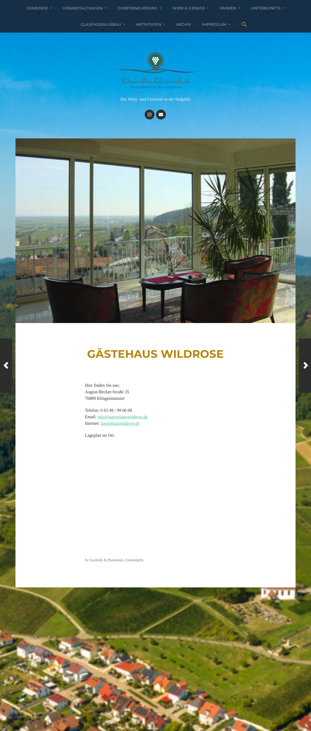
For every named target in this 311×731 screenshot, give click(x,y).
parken (228, 8)
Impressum (214, 24)
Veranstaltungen (83, 8)
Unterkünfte (266, 8)
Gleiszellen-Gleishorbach (164, 704)
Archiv (183, 24)
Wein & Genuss (188, 8)
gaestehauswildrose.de (120, 423)
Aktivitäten (148, 24)
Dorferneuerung (138, 8)
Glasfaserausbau (101, 24)
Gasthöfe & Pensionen (106, 560)
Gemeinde (37, 8)
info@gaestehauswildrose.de (123, 416)
